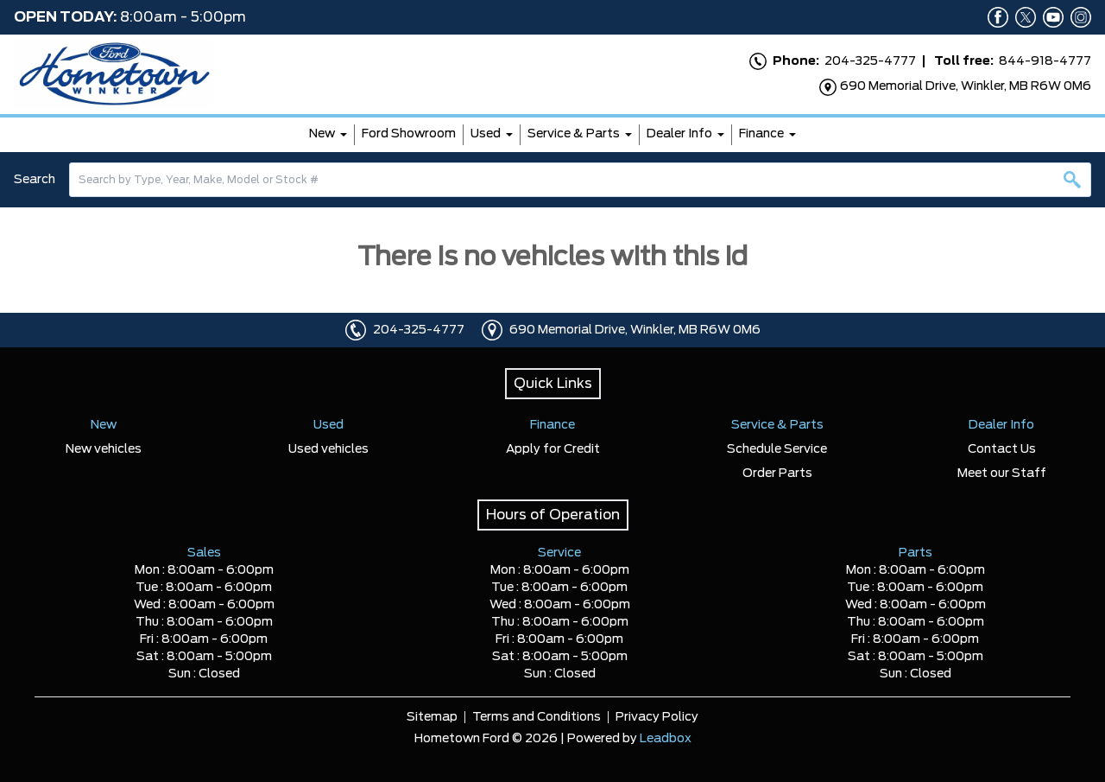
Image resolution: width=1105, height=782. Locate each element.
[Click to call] (355, 330)
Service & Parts (573, 134)
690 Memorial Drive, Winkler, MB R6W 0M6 (635, 330)
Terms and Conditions (536, 717)
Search (34, 180)
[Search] (580, 179)
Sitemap (432, 717)
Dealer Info (679, 134)
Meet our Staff (1001, 473)
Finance (761, 134)
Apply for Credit (553, 449)
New (322, 134)
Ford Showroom (409, 134)
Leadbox (665, 739)
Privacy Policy (657, 717)
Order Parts (777, 473)
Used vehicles (328, 449)
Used (485, 134)
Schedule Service (777, 449)
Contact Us (1002, 449)
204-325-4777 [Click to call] (418, 330)
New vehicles (104, 449)
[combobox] (580, 179)
